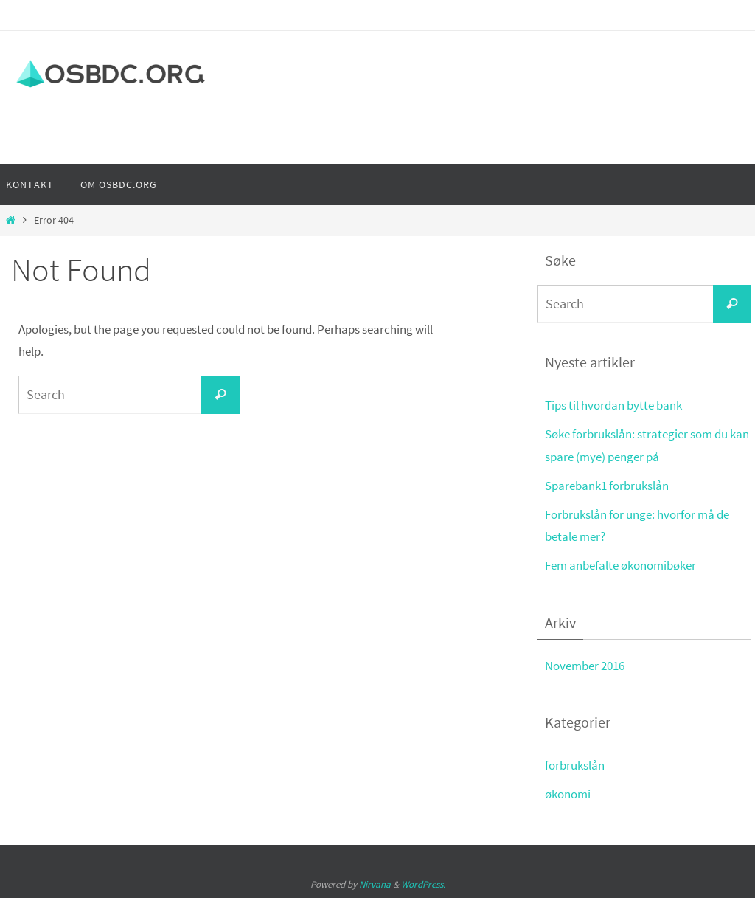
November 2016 (584, 665)
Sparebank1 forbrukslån (607, 485)
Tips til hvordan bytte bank (613, 405)
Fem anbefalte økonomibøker (620, 565)
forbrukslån (575, 765)
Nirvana (375, 884)
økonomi (568, 794)
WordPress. (423, 884)
